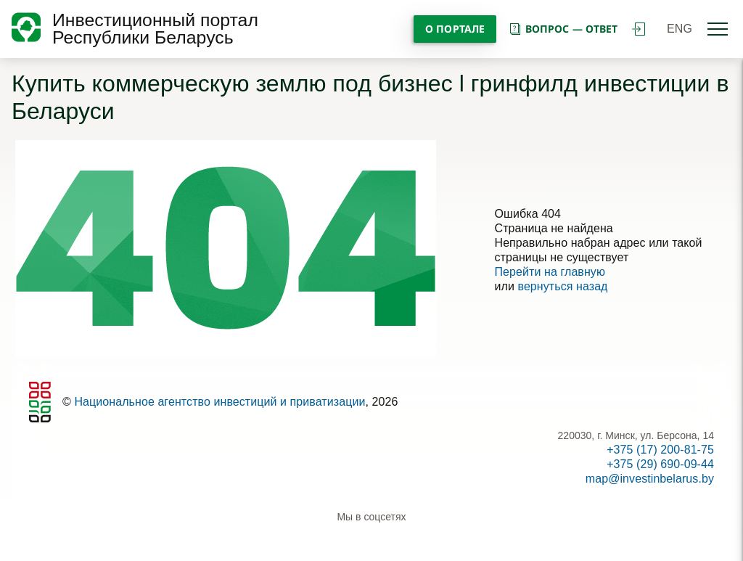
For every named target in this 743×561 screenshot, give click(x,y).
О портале (455, 29)
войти (638, 29)
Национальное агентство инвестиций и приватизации (219, 402)
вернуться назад (562, 286)
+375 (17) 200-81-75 (660, 449)
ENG (679, 28)
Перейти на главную (550, 272)
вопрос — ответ (562, 29)
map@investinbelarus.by (650, 478)
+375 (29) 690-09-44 (660, 464)
